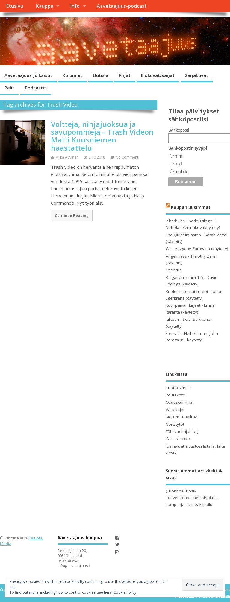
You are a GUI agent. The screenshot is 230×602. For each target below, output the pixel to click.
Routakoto (175, 395)
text (178, 163)
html (179, 156)
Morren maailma (181, 416)
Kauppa (44, 6)
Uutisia (100, 75)
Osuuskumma (179, 402)
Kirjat (125, 75)
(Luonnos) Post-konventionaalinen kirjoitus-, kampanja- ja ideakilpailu (192, 497)
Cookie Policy (125, 592)
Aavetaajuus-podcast (122, 6)
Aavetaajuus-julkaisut (28, 75)
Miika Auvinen (66, 157)
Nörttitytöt (175, 424)
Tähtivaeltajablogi (182, 431)
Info (75, 6)
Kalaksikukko (178, 438)
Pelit (9, 88)
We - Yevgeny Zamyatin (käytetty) (197, 248)
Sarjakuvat (196, 75)
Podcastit (35, 88)
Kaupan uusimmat (191, 207)
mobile (181, 171)
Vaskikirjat (175, 409)
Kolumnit (72, 75)
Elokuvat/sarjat (158, 75)
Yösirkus (173, 270)
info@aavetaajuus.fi (74, 565)
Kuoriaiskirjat (178, 387)
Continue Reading (72, 215)
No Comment (127, 157)
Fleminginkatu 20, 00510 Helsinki (72, 553)
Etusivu (14, 6)
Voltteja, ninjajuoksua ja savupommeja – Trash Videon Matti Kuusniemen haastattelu (102, 136)
